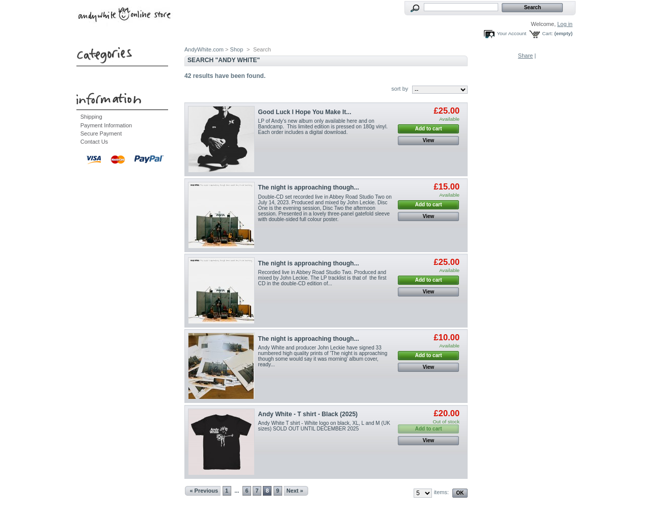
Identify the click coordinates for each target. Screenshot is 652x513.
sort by (399, 89)
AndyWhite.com (204, 49)
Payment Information (106, 125)
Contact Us (94, 142)
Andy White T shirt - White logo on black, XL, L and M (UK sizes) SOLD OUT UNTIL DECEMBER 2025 (324, 425)
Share (525, 55)
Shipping (91, 117)
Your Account (511, 33)
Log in (565, 24)
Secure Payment (101, 133)
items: (441, 492)
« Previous (203, 491)
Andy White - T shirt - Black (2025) (308, 414)
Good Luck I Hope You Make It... (304, 112)
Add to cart (428, 128)
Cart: (547, 33)
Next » (294, 491)
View (428, 140)
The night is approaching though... (308, 187)
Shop (236, 49)
